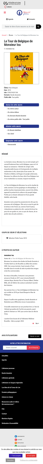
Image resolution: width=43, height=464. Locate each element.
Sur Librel (11, 134)
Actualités (5, 356)
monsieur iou (9, 255)
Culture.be (19, 439)
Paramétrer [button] (10, 460)
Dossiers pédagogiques (9, 392)
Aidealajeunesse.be (21, 446)
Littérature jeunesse (8, 368)
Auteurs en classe (7, 397)
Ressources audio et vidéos (10, 402)
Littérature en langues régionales (12, 383)
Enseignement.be (20, 436)
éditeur (16, 112)
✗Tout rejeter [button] (31, 455)
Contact (4, 414)
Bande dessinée (21, 116)
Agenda (4, 360)
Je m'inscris (33, 348)
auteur (16, 109)
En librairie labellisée (14, 130)
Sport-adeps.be (20, 442)
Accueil (4, 35)
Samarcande (12, 144)
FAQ (3, 409)
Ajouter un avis (34, 336)
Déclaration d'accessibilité (10, 423)
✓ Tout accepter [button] (16, 455)
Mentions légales (7, 418)
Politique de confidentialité (28, 460)
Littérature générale (8, 378)
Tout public (26, 119)
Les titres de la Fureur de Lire (11, 387)
